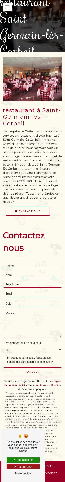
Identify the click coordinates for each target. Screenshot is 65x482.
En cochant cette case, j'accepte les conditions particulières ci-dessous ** (30, 360)
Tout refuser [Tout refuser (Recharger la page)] (23, 466)
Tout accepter (23, 459)
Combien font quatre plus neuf (22, 343)
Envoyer (32, 371)
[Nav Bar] (7, 7)
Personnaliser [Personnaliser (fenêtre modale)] (23, 473)
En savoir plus (27, 211)
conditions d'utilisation (47, 385)
